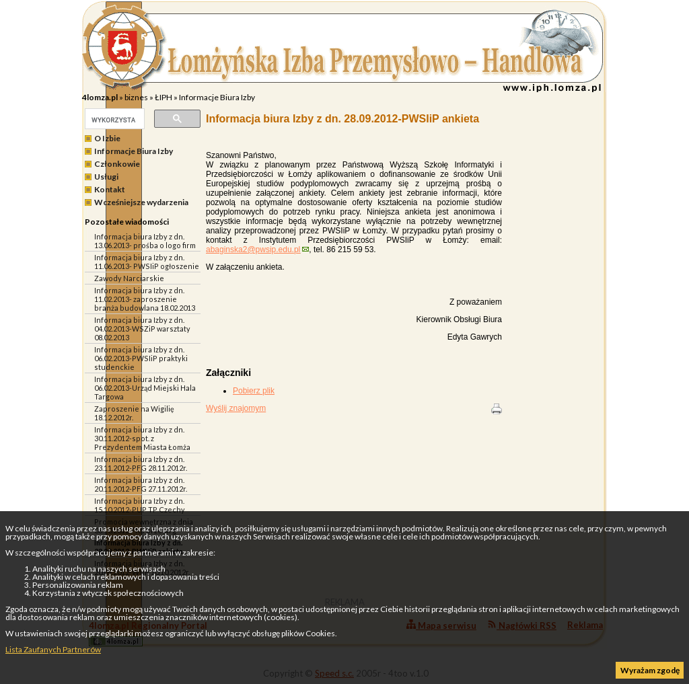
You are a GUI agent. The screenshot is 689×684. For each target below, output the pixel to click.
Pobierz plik (254, 390)
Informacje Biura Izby (217, 97)
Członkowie (117, 164)
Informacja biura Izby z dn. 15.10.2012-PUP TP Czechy (139, 505)
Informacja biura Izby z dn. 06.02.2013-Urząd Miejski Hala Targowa (145, 388)
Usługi (106, 177)
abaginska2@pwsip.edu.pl (253, 249)
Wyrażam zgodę (650, 670)
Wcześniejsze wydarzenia (141, 202)
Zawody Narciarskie (129, 278)
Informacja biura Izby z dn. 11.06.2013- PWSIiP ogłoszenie (146, 261)
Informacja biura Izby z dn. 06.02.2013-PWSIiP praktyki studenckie (141, 358)
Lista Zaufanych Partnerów (53, 649)
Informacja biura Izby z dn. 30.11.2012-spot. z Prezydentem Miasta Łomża (142, 438)
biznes (136, 97)
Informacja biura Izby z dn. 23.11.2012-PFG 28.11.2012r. (140, 463)
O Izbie (107, 138)
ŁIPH (163, 97)
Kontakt (109, 189)
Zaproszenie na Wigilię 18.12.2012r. (134, 413)
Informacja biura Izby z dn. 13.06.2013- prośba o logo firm (145, 241)
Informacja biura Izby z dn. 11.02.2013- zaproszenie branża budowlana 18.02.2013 (144, 299)
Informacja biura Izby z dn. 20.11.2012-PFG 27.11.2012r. (140, 484)
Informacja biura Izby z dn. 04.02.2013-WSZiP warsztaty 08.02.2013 (142, 328)
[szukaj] (113, 120)
